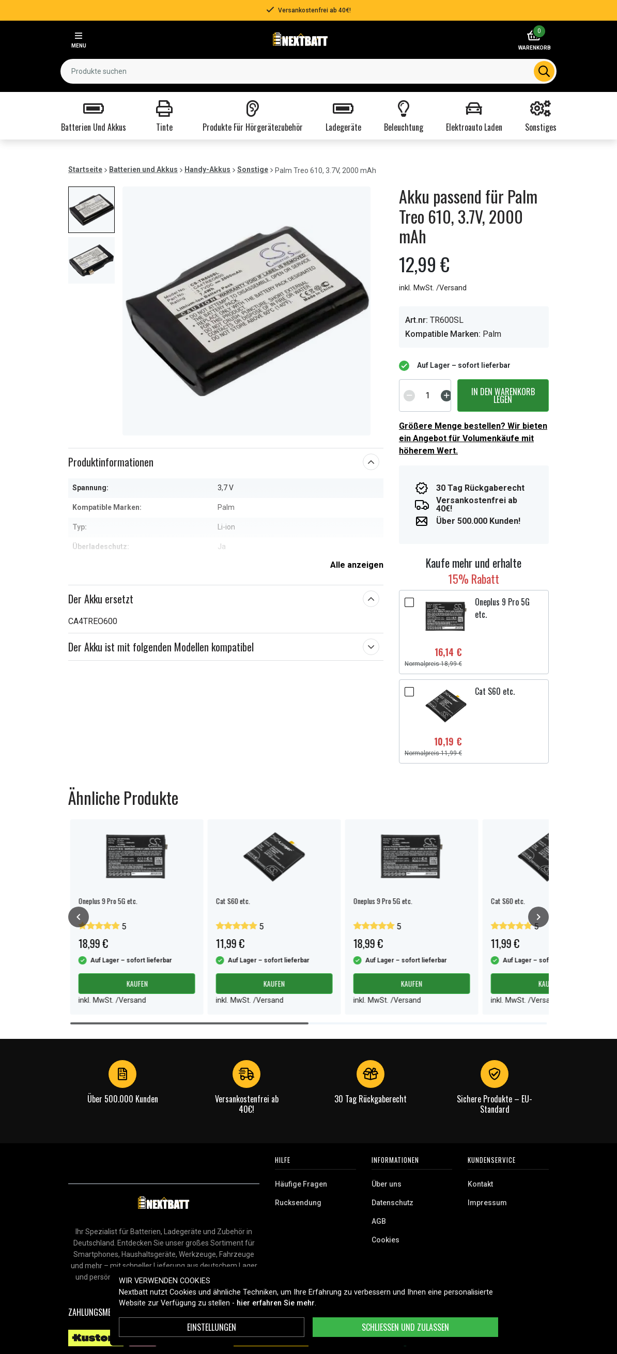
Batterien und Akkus (143, 169)
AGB (379, 1221)
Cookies (385, 1240)
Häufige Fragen (301, 1184)
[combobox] (308, 71)
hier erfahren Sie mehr (276, 1303)
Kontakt (480, 1184)
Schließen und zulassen (405, 1327)
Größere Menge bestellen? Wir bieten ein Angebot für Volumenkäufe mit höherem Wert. (473, 438)
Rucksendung (298, 1203)
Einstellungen (211, 1327)
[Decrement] (409, 395)
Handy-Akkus (207, 169)
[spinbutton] (428, 395)
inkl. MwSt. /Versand (433, 288)
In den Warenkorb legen (503, 395)
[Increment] (446, 395)
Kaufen (136, 983)
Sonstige (252, 169)
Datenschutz (392, 1203)
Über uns (387, 1184)
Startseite (85, 169)
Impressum (487, 1203)
